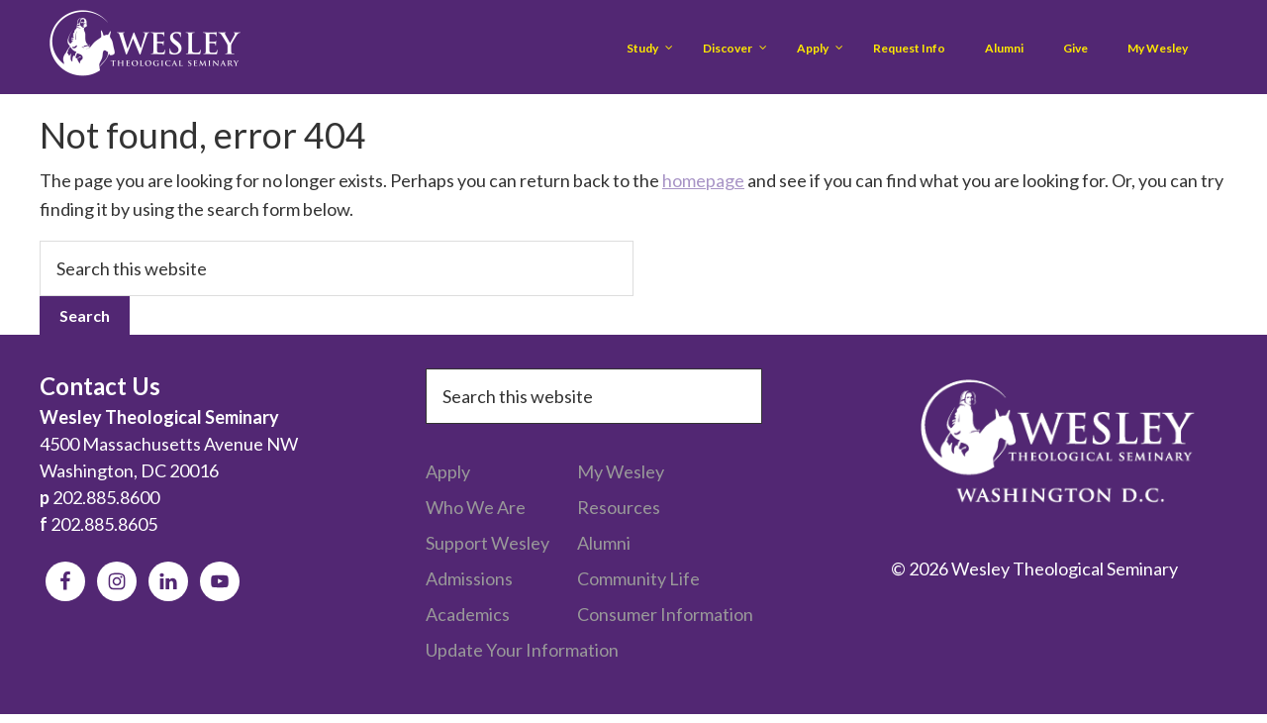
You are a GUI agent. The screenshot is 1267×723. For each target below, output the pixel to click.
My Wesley (620, 471)
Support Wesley (487, 543)
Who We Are (476, 507)
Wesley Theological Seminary (144, 47)
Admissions (469, 578)
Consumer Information (665, 614)
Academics (468, 614)
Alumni (604, 543)
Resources (618, 507)
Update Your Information (522, 650)
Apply (448, 471)
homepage (703, 180)
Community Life (638, 578)
